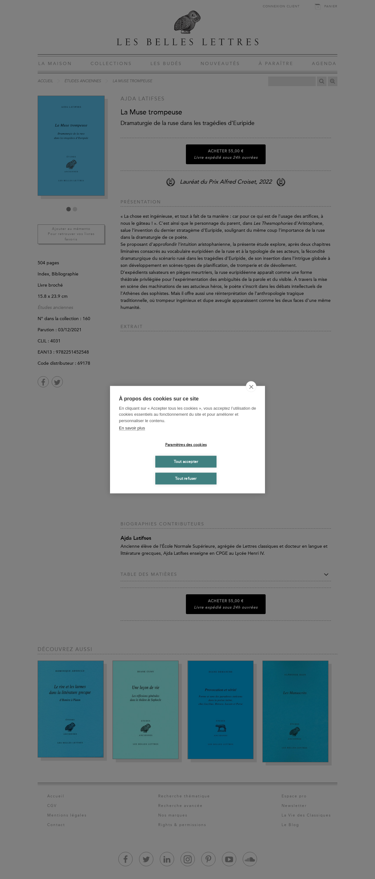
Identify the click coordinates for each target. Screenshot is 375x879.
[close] (251, 386)
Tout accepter (186, 461)
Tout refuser (185, 478)
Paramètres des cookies (186, 445)
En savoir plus (132, 428)
